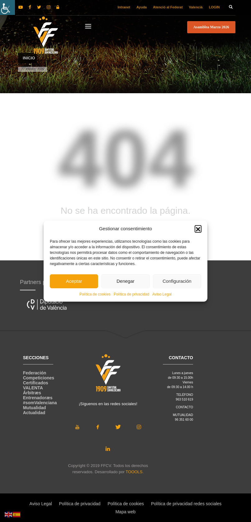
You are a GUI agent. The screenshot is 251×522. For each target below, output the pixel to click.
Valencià (196, 7)
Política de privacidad (131, 294)
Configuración (177, 281)
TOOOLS (134, 471)
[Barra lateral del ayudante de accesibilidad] (7, 7)
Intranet (124, 7)
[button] (198, 229)
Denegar (125, 281)
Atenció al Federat (167, 7)
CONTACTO (184, 407)
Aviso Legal (162, 294)
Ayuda (141, 7)
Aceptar (74, 281)
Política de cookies (95, 294)
